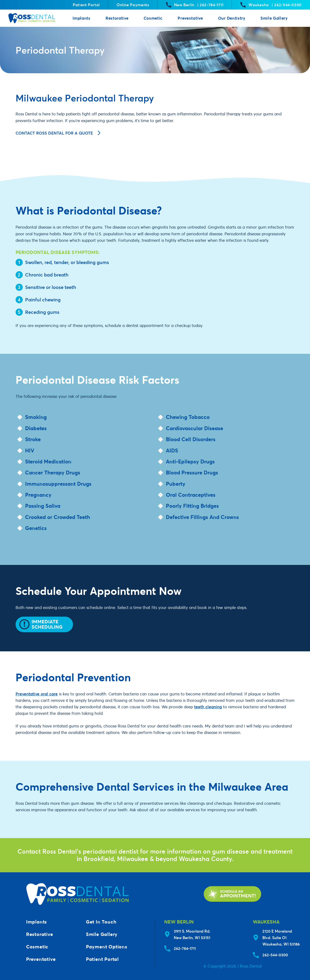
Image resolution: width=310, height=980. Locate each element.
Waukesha (271, 4)
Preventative (190, 18)
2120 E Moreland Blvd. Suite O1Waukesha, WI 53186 (281, 937)
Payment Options (106, 946)
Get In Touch (101, 921)
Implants (81, 18)
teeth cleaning (208, 707)
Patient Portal (86, 4)
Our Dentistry (231, 18)
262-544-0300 (275, 954)
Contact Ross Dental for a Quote (58, 133)
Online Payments (133, 4)
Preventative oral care (37, 694)
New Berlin (195, 4)
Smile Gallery (274, 18)
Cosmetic (153, 18)
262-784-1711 (185, 948)
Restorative (117, 18)
